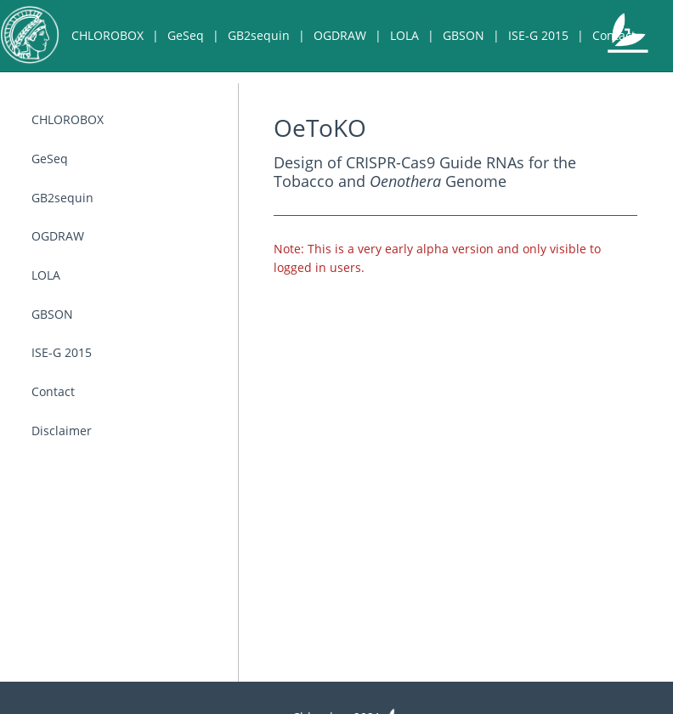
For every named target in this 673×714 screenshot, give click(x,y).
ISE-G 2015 (538, 35)
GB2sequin (259, 35)
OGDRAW (340, 35)
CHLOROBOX (107, 35)
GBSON (463, 35)
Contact (614, 35)
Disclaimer (125, 107)
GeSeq (185, 35)
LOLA (404, 35)
